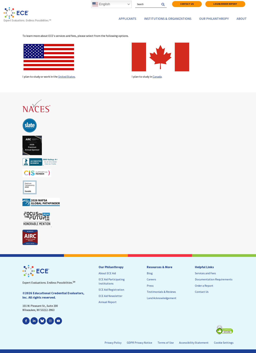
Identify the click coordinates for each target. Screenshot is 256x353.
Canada (157, 76)
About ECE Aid (107, 273)
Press (150, 285)
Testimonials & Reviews (161, 292)
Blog (150, 273)
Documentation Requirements (213, 279)
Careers (151, 279)
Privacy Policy (113, 342)
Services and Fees (205, 273)
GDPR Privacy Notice (139, 342)
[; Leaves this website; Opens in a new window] (59, 320)
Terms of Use (166, 342)
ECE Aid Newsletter (110, 296)
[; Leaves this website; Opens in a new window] (35, 320)
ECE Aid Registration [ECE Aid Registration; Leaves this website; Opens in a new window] (111, 289)
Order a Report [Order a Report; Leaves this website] (204, 285)
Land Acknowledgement (161, 298)
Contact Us (187, 4)
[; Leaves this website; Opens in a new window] (26, 320)
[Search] (163, 3)
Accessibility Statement (194, 342)
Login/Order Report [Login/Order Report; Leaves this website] (225, 4)
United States (66, 76)
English (101, 4)
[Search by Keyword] (147, 4)
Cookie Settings (224, 342)
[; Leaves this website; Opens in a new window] (51, 320)
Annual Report (108, 302)
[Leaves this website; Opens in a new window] (36, 114)
